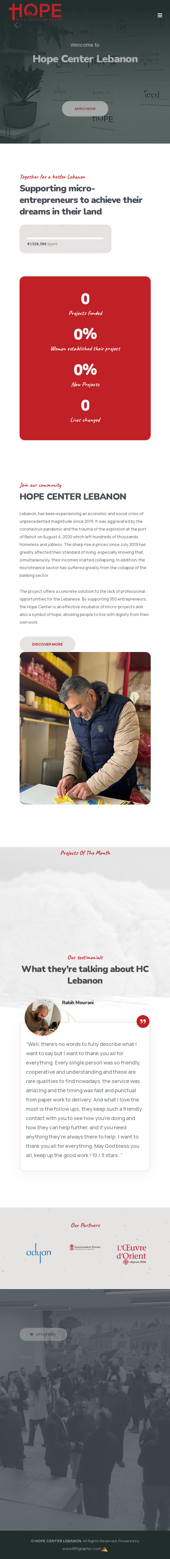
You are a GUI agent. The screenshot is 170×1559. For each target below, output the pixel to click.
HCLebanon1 (11, 1493)
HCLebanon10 (61, 1501)
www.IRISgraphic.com (81, 1548)
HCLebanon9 (36, 1501)
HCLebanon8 (12, 1501)
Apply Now (85, 117)
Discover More (47, 644)
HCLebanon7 (157, 1493)
